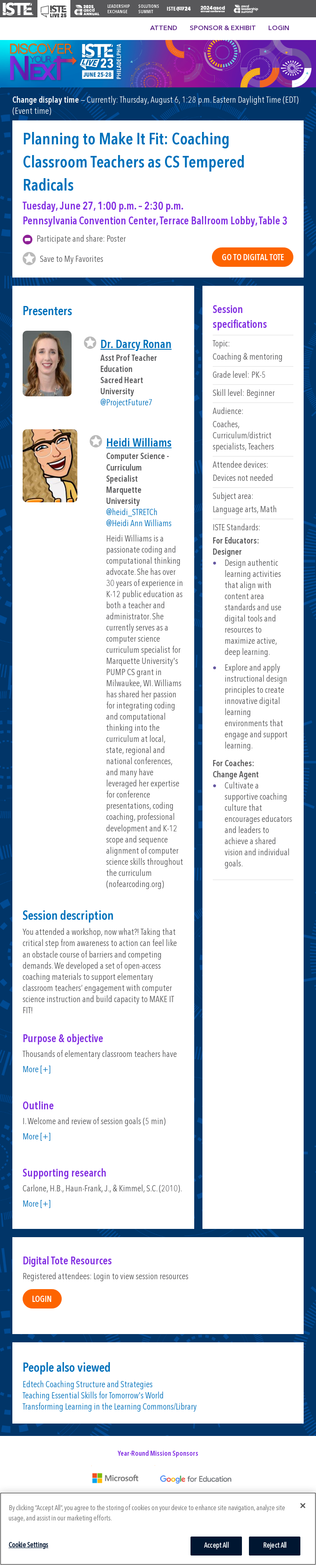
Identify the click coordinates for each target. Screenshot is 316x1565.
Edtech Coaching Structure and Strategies (88, 1385)
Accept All (216, 1545)
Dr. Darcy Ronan (136, 345)
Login (278, 28)
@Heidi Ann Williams (139, 524)
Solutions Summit (148, 9)
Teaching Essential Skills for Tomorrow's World (93, 1396)
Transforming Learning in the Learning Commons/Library (110, 1407)
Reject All (275, 1545)
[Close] (303, 1506)
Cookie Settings (29, 1545)
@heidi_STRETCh (132, 512)
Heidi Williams (139, 443)
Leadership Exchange (118, 9)
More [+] (37, 1070)
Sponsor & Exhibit (223, 28)
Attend (163, 28)
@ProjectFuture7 (126, 403)
